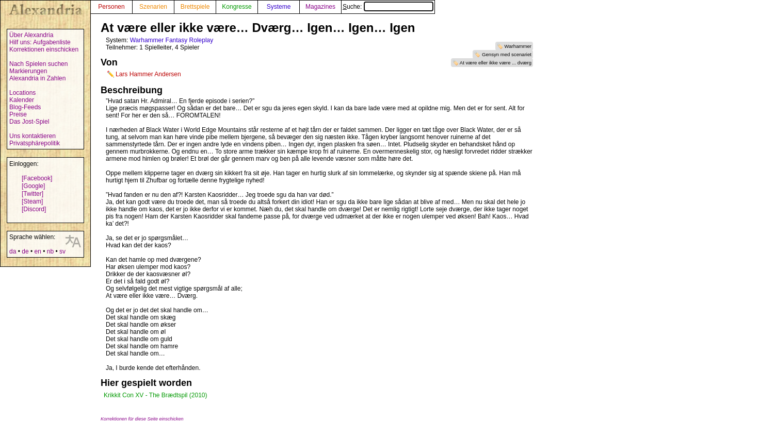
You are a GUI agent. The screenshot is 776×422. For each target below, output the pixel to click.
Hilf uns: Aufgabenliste (40, 42)
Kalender (21, 100)
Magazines (320, 6)
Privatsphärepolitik (34, 143)
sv (62, 251)
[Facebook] (37, 178)
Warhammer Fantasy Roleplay (172, 40)
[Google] (33, 186)
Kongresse (236, 6)
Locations (22, 92)
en (37, 251)
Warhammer (518, 46)
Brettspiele (195, 6)
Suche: (388, 6)
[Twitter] (32, 193)
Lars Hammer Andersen (148, 74)
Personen (111, 6)
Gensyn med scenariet (506, 54)
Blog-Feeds (25, 107)
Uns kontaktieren (32, 136)
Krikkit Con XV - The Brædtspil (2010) (155, 395)
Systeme (279, 6)
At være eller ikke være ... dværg (495, 62)
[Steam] (32, 201)
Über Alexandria (31, 35)
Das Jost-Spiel (29, 121)
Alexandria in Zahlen (37, 78)
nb (50, 251)
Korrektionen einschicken (43, 49)
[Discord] (34, 209)
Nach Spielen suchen (38, 63)
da (12, 251)
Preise (18, 114)
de (25, 251)
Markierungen (28, 71)
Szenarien (153, 6)
